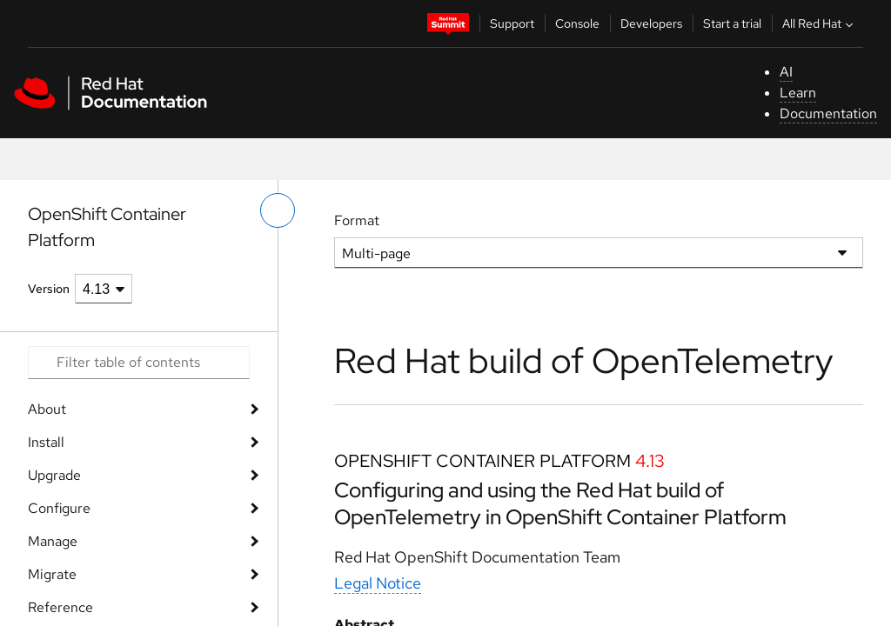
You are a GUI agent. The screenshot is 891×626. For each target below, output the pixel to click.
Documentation (828, 113)
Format (356, 220)
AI (786, 72)
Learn (798, 92)
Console (577, 23)
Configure (59, 508)
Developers (651, 23)
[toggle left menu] (277, 210)
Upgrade (54, 475)
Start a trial (732, 23)
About (47, 409)
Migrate (52, 574)
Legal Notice (377, 583)
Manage (52, 541)
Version (49, 288)
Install (46, 442)
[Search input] (139, 362)
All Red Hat (819, 23)
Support (512, 23)
